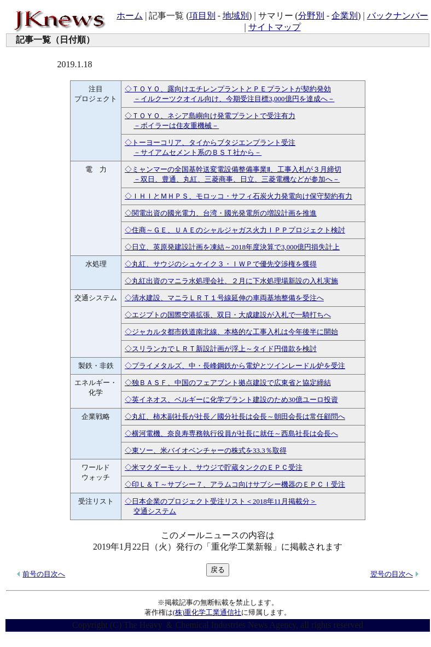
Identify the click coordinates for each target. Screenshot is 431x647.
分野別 (311, 15)
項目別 (202, 15)
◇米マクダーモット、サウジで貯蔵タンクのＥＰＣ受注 (213, 467)
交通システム (154, 511)
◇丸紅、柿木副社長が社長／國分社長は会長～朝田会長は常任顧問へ (235, 416)
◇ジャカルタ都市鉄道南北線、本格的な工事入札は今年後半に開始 (231, 332)
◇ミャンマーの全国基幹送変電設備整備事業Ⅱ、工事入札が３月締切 (233, 169)
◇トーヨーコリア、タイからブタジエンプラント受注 (210, 142)
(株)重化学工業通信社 (207, 612)
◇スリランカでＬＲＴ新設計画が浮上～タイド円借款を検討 (221, 349)
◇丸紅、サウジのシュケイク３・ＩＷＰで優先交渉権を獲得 (221, 264)
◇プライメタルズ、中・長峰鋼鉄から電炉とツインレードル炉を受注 (235, 366)
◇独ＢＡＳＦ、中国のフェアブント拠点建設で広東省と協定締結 (228, 382)
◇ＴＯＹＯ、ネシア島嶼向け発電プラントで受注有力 (210, 116)
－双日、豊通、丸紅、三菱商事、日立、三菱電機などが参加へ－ (236, 179)
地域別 (236, 15)
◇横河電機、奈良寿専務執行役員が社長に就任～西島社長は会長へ (231, 433)
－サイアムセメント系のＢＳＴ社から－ (197, 152)
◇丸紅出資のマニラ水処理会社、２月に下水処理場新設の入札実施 (231, 281)
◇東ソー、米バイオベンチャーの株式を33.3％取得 (206, 450)
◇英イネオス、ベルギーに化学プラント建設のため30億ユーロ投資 (231, 399)
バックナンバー (397, 15)
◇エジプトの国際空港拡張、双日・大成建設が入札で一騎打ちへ (228, 315)
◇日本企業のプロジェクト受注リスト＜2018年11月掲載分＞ (221, 501)
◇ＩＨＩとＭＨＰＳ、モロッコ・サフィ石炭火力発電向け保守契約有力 (238, 196)
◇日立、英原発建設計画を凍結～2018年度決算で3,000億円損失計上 (232, 247)
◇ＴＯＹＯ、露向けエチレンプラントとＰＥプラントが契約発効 (228, 89)
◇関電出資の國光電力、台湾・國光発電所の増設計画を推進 (221, 213)
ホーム (130, 15)
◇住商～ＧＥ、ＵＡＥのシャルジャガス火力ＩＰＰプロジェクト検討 (235, 230)
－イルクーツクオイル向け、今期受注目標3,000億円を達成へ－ (233, 99)
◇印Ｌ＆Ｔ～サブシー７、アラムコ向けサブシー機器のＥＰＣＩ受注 (235, 484)
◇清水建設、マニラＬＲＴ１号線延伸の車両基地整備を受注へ (224, 298)
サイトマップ (274, 27)
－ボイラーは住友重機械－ (176, 125)
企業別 (344, 15)
